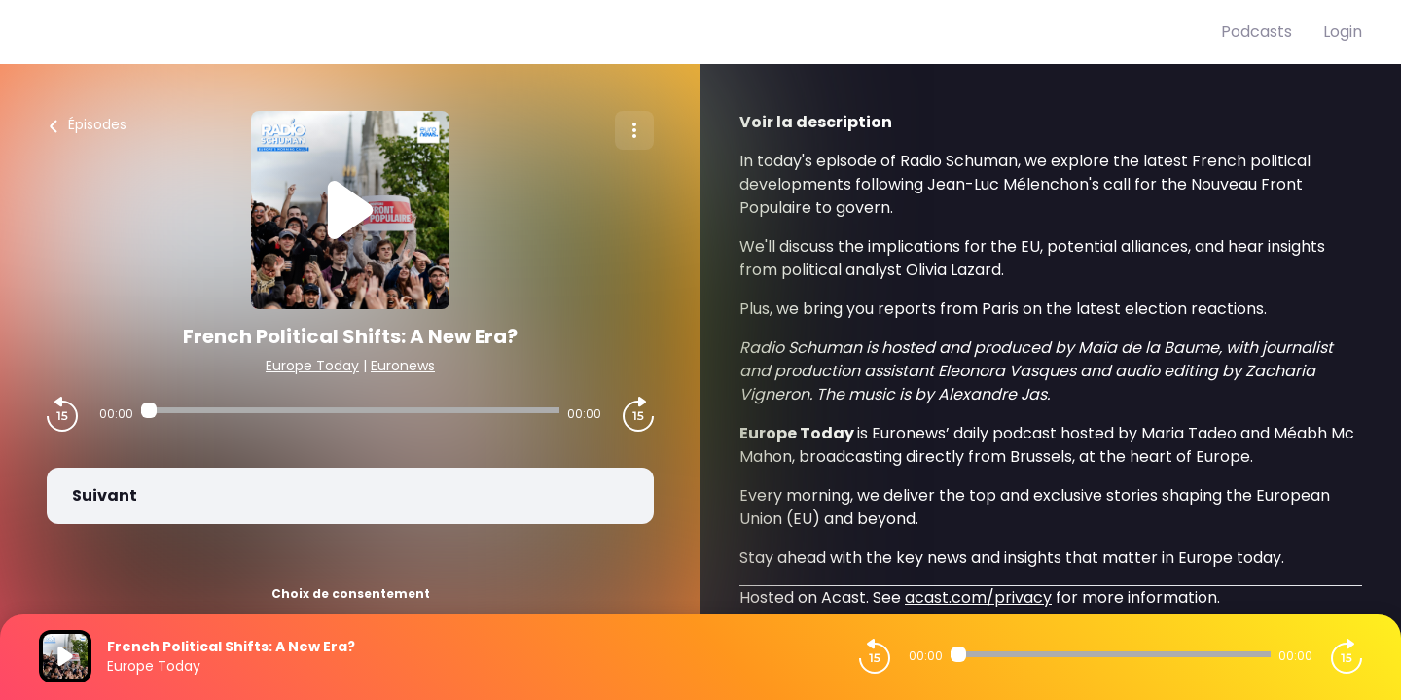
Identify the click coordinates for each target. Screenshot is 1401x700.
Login (1342, 31)
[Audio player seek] (349, 410)
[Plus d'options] (634, 130)
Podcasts (1256, 31)
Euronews (403, 365)
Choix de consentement (350, 593)
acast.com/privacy (978, 597)
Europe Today (312, 365)
